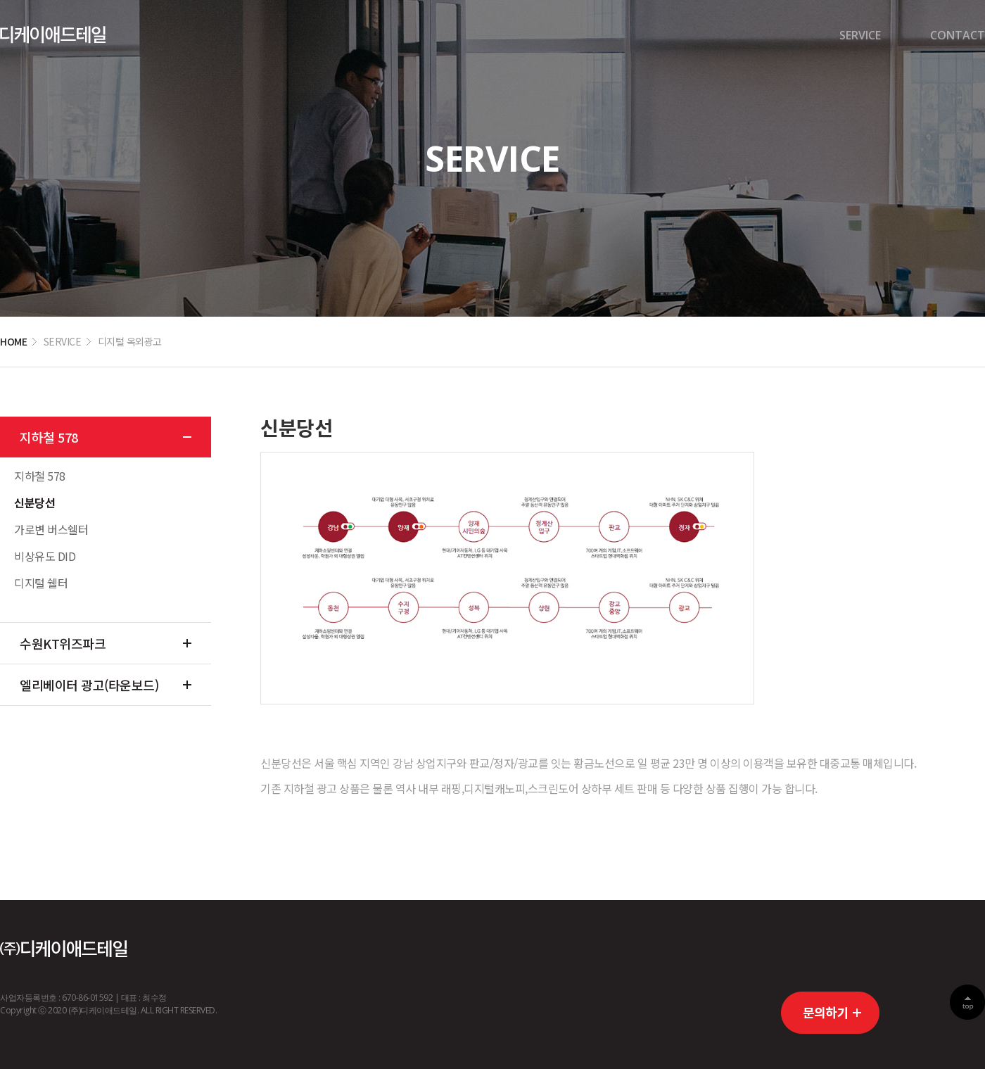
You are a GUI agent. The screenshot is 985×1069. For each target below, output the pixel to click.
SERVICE (860, 35)
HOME (13, 341)
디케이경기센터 (53, 34)
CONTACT (957, 35)
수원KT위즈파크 (63, 643)
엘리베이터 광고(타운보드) (89, 685)
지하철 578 (49, 437)
